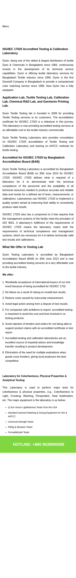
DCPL (5, 496)
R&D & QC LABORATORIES (17, 518)
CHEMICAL (8, 490)
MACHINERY (9, 502)
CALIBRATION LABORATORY (17, 523)
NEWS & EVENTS (11, 535)
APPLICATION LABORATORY (17, 529)
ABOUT (6, 485)
